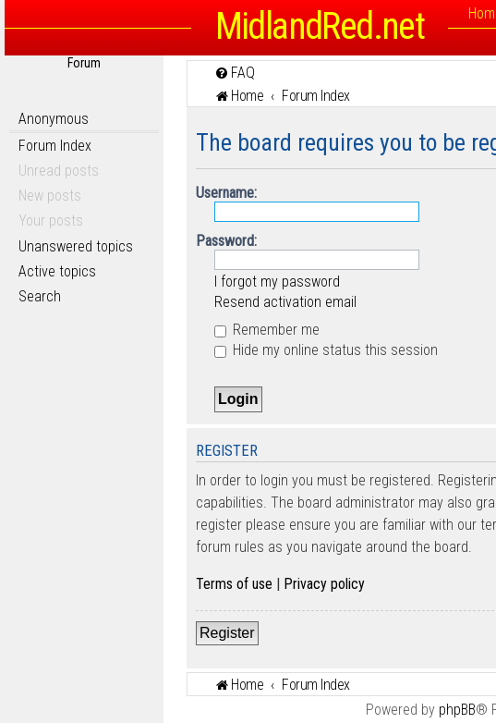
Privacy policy (324, 584)
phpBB (457, 709)
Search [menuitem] (39, 296)
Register (227, 633)
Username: (226, 193)
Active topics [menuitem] (57, 271)
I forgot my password (277, 281)
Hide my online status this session (326, 350)
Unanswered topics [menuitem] (75, 246)
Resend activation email (285, 302)
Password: (226, 241)
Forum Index (54, 145)
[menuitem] (234, 72)
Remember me (267, 329)
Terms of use (234, 584)
